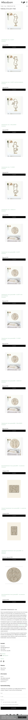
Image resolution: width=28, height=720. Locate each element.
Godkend (13, 708)
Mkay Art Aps (3, 668)
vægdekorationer (21, 624)
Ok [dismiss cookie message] (22, 717)
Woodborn (3, 669)
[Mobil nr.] (14, 699)
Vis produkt (14, 47)
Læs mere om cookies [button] (11, 718)
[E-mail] (14, 696)
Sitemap (2, 658)
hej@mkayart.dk (5, 655)
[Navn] (14, 693)
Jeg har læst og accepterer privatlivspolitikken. (11, 704)
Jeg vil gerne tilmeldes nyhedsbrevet (12, 702)
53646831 (3, 653)
